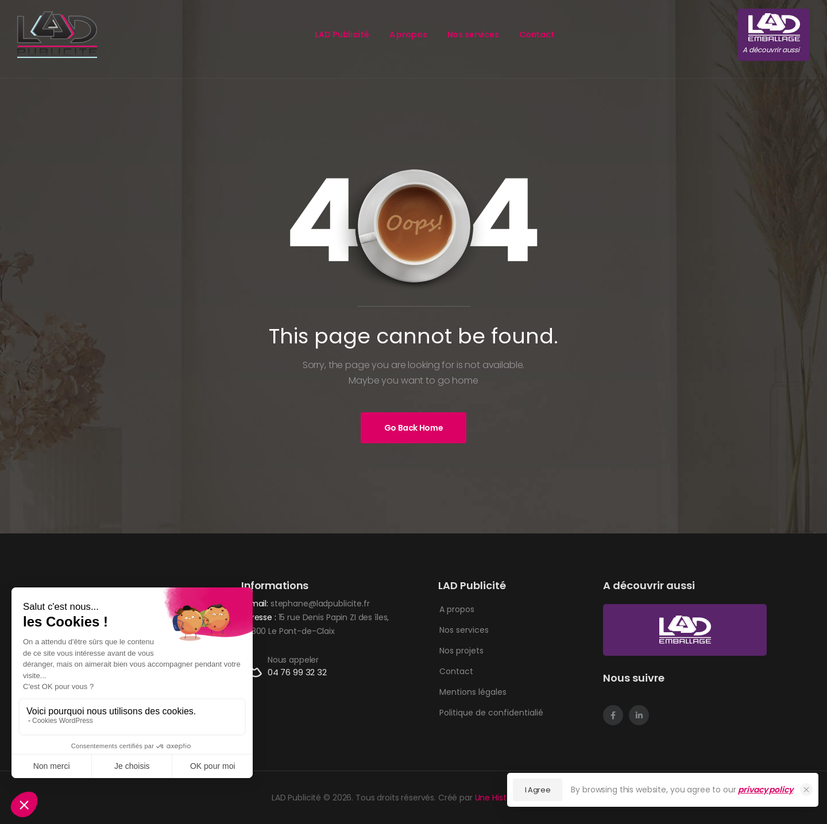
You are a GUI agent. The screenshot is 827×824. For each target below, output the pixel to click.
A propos (408, 34)
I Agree (538, 789)
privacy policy (765, 789)
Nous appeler (293, 660)
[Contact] (254, 666)
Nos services (473, 34)
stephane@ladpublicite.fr (320, 603)
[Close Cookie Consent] (806, 789)
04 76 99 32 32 (297, 672)
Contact (537, 34)
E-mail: (254, 603)
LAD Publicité (342, 34)
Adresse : (260, 617)
